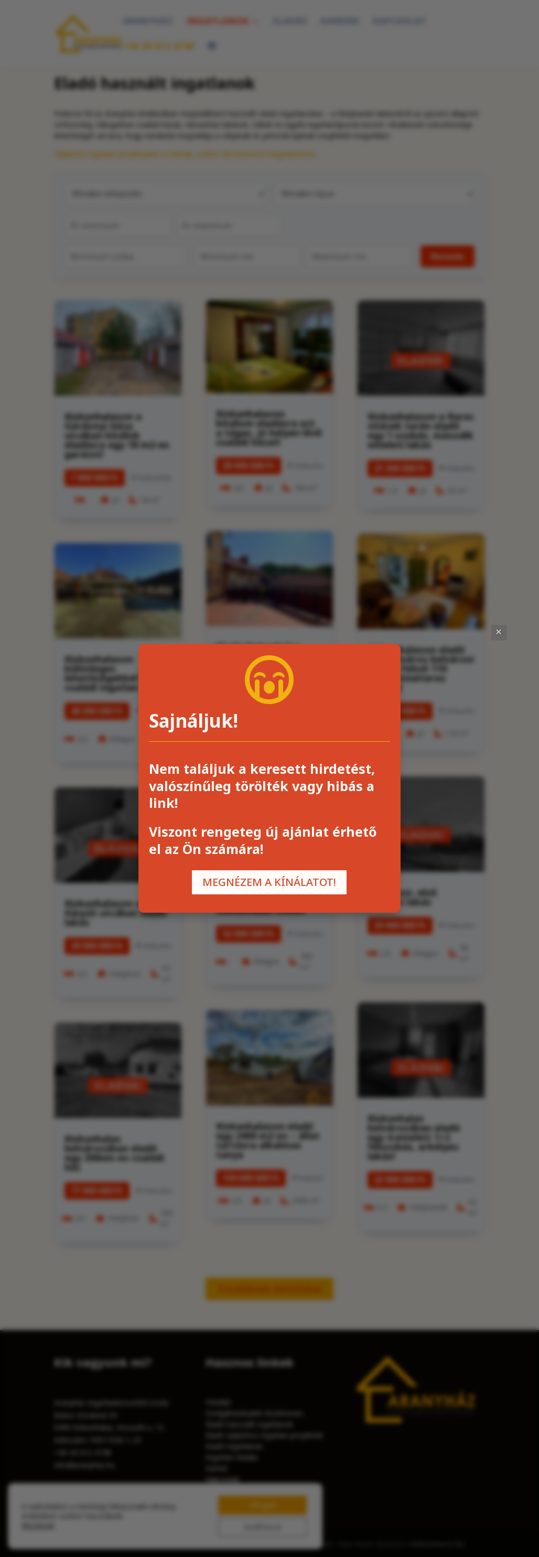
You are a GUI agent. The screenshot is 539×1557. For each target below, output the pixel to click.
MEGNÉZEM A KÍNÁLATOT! (269, 882)
